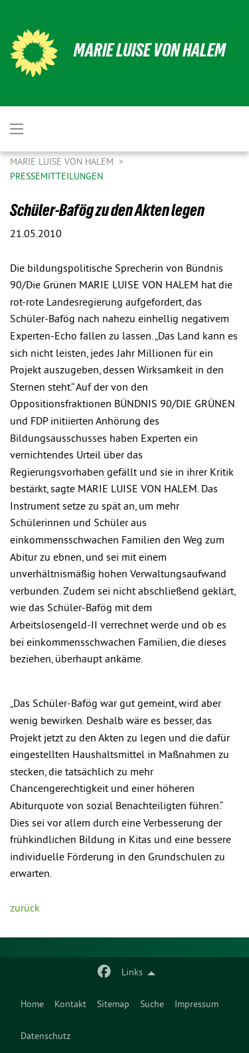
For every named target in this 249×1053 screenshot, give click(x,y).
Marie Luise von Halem (150, 50)
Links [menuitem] (132, 973)
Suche (152, 1004)
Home (32, 1004)
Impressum (196, 1004)
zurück (25, 908)
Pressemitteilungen (56, 177)
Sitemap (113, 1004)
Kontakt (70, 1004)
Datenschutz (45, 1036)
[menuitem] (32, 1005)
